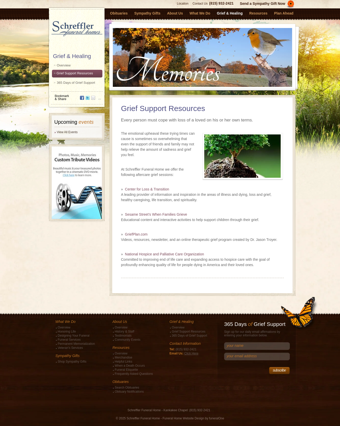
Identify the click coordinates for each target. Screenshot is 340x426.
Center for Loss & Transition (147, 189)
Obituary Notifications (129, 391)
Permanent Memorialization (76, 344)
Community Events (128, 339)
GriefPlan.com (136, 234)
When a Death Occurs (130, 365)
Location (182, 3)
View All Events (67, 132)
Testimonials (123, 335)
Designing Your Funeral (74, 335)
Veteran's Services (70, 348)
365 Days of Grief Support (76, 83)
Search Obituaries (127, 387)
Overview (64, 65)
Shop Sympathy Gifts (72, 361)
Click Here (191, 353)
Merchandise (123, 357)
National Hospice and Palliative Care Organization (164, 254)
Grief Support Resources (75, 73)
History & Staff (124, 331)
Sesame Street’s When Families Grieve (156, 214)
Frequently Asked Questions (134, 374)
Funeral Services (69, 339)
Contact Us (200, 3)
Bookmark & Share (76, 95)
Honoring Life (67, 331)
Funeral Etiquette (126, 370)
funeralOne (216, 418)
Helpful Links (123, 361)
